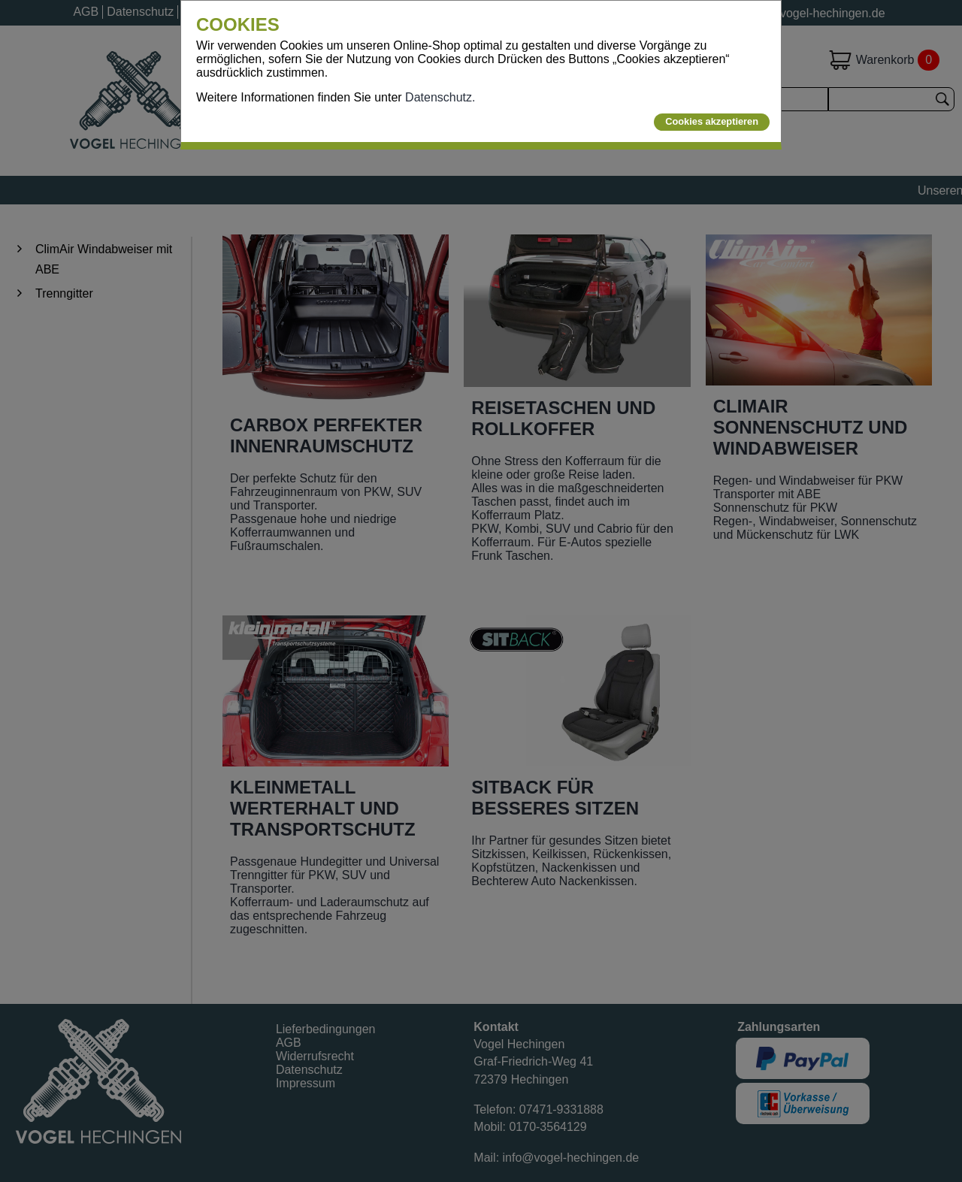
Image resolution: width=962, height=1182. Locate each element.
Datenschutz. (440, 97)
